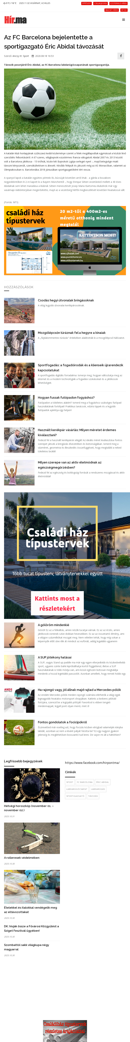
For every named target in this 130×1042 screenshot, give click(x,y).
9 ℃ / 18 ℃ (9, 3)
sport (69, 782)
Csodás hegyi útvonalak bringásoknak (66, 300)
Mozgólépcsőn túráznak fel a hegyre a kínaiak (72, 332)
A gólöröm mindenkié (53, 625)
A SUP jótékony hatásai (54, 657)
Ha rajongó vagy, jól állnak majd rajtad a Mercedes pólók (79, 690)
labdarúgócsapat (76, 789)
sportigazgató (75, 796)
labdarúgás (98, 789)
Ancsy (16, 56)
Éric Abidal (102, 782)
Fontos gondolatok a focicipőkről (62, 722)
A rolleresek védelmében (21, 857)
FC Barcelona (85, 782)
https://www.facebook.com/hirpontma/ (92, 763)
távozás (93, 796)
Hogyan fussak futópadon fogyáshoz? (66, 397)
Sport (26, 56)
